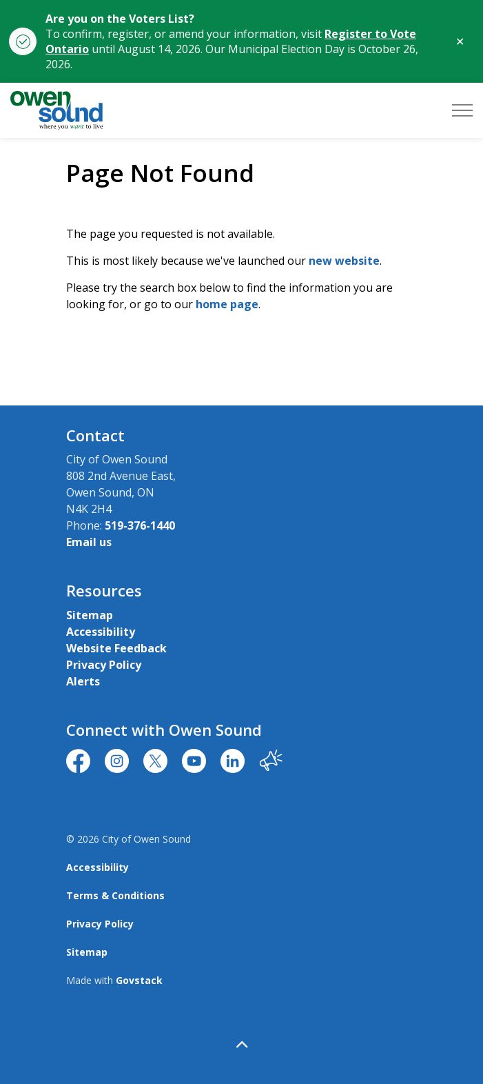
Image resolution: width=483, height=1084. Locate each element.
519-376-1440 (140, 525)
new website (344, 260)
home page (227, 304)
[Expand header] (462, 110)
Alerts (83, 681)
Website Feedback (116, 648)
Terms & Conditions (115, 895)
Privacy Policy (103, 664)
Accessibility (100, 631)
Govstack (139, 980)
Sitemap (89, 615)
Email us (89, 542)
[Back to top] (242, 1044)
